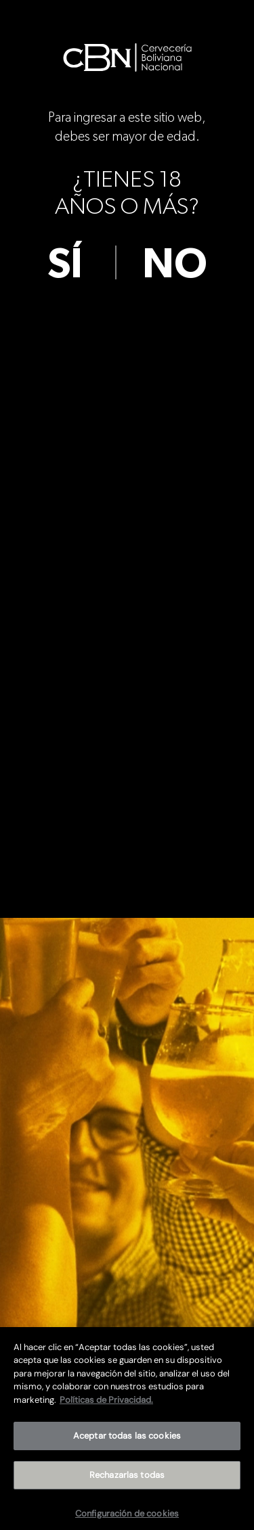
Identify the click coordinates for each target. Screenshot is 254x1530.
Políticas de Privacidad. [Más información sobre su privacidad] (106, 1405)
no (174, 264)
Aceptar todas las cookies (127, 1441)
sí (65, 264)
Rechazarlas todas (127, 1481)
